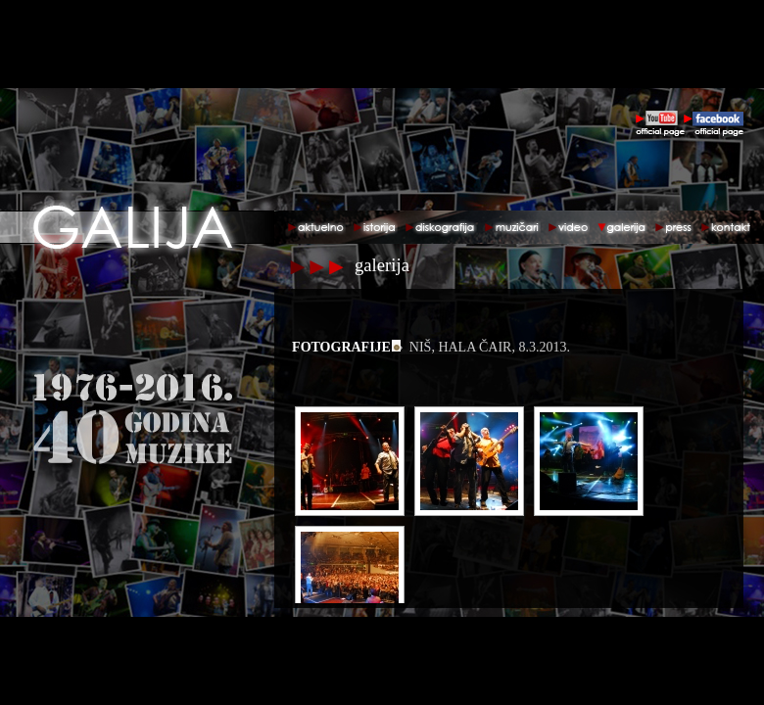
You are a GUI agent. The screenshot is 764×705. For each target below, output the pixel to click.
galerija (382, 265)
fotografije (341, 347)
